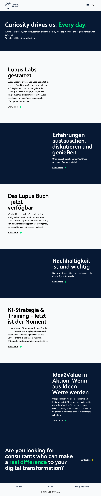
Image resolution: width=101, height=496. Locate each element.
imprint (50, 487)
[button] (87, 5)
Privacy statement (82, 487)
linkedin (19, 487)
